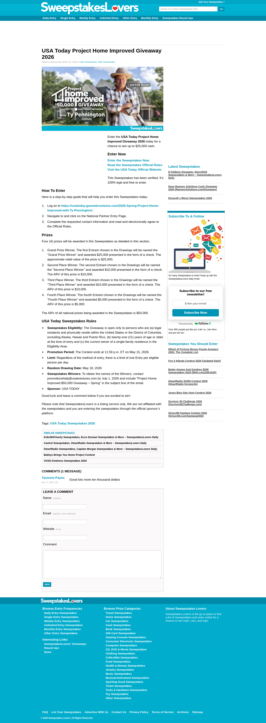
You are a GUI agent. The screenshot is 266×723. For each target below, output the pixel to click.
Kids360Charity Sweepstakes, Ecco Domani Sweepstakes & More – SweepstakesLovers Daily (101, 437)
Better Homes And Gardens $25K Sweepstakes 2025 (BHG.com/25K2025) (192, 371)
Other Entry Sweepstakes (61, 633)
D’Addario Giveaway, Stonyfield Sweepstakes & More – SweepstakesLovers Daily (195, 174)
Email (59, 513)
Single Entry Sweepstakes (61, 617)
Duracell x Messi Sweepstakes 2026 (190, 198)
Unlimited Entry (109, 18)
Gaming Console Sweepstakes (126, 637)
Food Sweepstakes (118, 661)
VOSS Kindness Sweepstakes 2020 (65, 460)
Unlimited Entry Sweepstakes (63, 625)
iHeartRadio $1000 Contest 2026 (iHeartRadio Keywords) (187, 383)
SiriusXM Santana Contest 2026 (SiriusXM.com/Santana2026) (187, 414)
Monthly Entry (149, 18)
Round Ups (51, 647)
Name (52, 498)
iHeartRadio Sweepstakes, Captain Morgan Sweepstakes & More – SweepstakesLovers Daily (100, 448)
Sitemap (197, 712)
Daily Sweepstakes (106, 62)
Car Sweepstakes (117, 621)
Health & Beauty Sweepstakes (125, 665)
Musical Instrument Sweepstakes (127, 677)
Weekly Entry (87, 18)
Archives (183, 712)
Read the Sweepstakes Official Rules (135, 165)
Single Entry (67, 18)
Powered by (195, 323)
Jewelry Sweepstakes (120, 669)
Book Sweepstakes (118, 629)
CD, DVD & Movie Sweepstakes (126, 649)
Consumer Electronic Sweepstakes (129, 641)
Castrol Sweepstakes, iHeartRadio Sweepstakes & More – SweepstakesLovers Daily (95, 443)
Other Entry (130, 18)
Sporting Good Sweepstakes (124, 681)
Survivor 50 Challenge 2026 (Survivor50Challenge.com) (185, 403)
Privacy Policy (138, 712)
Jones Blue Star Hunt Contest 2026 (189, 392)
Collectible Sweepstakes (122, 657)
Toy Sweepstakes (117, 694)
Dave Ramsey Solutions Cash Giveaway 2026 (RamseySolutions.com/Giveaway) (192, 188)
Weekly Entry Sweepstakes (62, 621)
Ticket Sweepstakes (119, 685)
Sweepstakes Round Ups (177, 18)
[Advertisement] (133, 33)
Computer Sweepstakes (121, 645)
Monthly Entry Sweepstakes (62, 629)
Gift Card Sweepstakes (121, 633)
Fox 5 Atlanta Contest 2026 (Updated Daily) (194, 360)
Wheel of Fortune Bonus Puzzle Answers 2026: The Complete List (193, 351)
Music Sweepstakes (119, 673)
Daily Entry (49, 18)
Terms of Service (163, 712)
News (47, 652)
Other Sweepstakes (118, 698)
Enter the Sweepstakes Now (128, 160)
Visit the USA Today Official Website (134, 169)
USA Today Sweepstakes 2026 (72, 423)
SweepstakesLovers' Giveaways (65, 643)
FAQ (45, 712)
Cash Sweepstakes (88, 62)
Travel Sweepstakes (119, 612)
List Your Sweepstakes (66, 712)
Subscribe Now (195, 312)
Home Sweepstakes (119, 617)
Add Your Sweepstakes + (211, 2)
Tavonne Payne (53, 478)
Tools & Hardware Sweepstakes (126, 689)
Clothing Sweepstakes (120, 653)
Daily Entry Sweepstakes (60, 612)
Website (52, 529)
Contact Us (119, 712)
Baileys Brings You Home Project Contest (69, 454)
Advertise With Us (96, 712)
